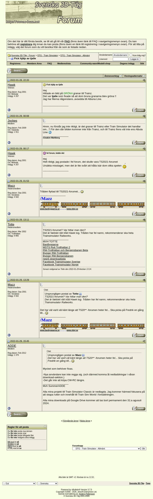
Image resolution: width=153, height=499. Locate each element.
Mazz (11, 185)
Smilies (11, 444)
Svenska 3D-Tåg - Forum (23, 55)
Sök (142, 63)
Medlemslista (64, 63)
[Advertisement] (47, 30)
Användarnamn (105, 55)
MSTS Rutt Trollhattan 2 (56, 247)
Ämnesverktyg (111, 76)
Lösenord (103, 59)
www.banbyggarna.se (50, 209)
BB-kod (11, 442)
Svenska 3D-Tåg (136, 483)
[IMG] (10, 446)
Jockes (12, 120)
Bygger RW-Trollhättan (56, 253)
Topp (148, 483)
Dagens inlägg (127, 63)
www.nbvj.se (72, 209)
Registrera (15, 63)
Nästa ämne (85, 421)
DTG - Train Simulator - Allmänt (75, 55)
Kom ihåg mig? (138, 55)
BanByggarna (50, 244)
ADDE (12, 345)
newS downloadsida (54, 258)
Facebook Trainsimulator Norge (61, 264)
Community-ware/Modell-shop (95, 63)
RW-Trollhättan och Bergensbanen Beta (65, 250)
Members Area (34, 63)
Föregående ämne (71, 421)
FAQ (49, 63)
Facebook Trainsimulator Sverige (61, 261)
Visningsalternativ (133, 76)
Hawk (11, 84)
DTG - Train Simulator (47, 55)
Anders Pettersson (87, 494)
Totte (11, 224)
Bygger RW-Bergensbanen (58, 255)
